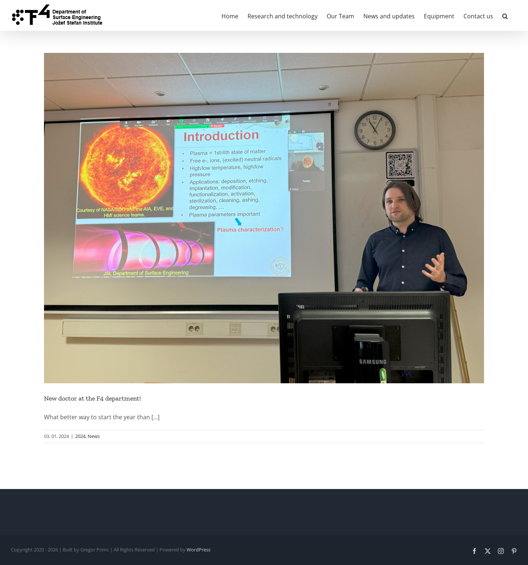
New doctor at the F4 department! (92, 398)
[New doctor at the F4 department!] (264, 218)
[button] (505, 15)
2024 (80, 436)
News (94, 436)
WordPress (198, 549)
